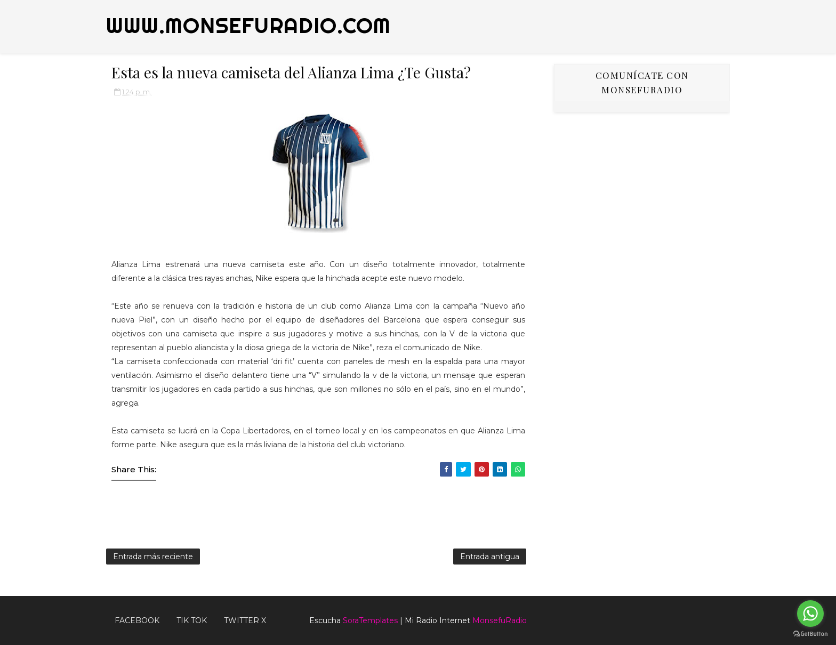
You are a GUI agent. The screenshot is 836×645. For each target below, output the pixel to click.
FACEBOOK (137, 620)
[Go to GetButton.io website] (810, 634)
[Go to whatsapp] (810, 613)
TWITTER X (245, 620)
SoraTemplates (370, 620)
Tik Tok (191, 620)
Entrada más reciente (153, 556)
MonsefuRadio (499, 620)
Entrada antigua (489, 556)
